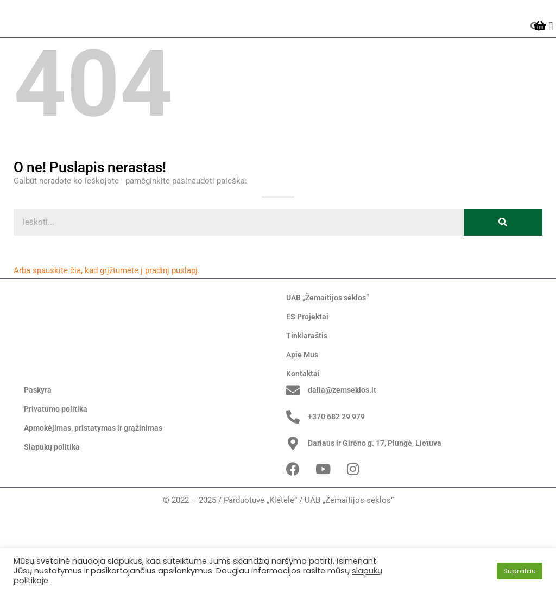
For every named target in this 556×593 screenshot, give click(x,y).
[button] (551, 47)
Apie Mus (303, 396)
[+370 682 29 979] (293, 488)
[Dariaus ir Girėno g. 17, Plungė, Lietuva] (293, 514)
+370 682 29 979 (340, 488)
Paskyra (38, 462)
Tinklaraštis (307, 377)
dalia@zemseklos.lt (343, 461)
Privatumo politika (57, 481)
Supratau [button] (519, 571)
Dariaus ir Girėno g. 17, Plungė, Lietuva (379, 515)
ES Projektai (308, 358)
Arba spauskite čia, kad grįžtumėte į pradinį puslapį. (107, 311)
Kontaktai (303, 415)
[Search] (503, 262)
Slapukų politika (52, 519)
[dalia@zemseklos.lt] (293, 462)
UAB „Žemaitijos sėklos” (331, 339)
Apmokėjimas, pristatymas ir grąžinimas (97, 500)
